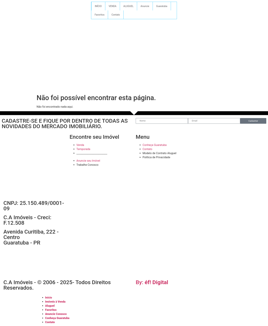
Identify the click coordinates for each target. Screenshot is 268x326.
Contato (115, 14)
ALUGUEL (128, 6)
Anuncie (144, 6)
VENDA (112, 6)
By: (152, 282)
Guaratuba (161, 6)
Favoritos (99, 14)
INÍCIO (98, 6)
